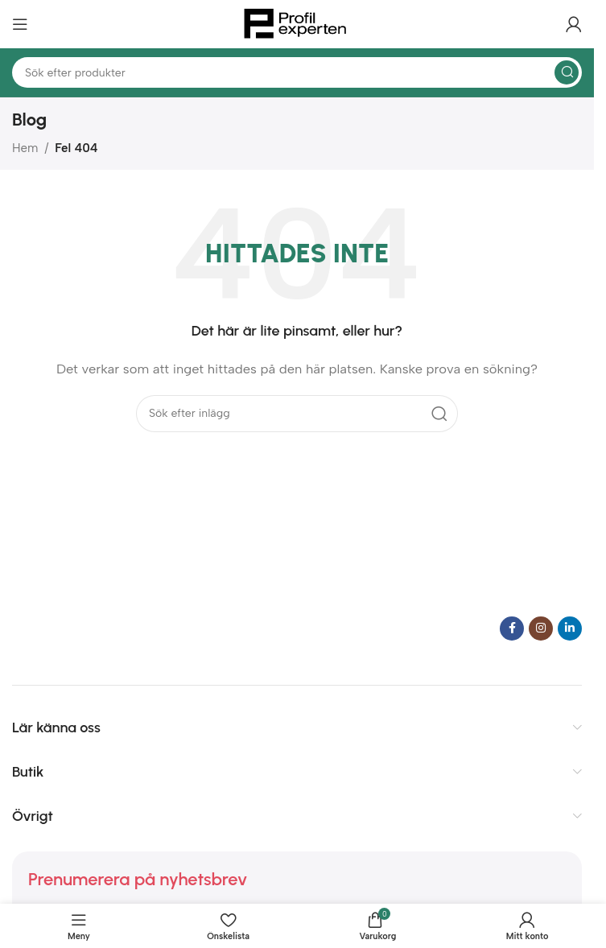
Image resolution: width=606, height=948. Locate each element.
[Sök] (297, 72)
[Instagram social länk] (541, 628)
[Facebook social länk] (512, 628)
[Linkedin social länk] (570, 628)
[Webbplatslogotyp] (297, 23)
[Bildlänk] (112, 627)
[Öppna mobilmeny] (20, 24)
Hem (25, 148)
